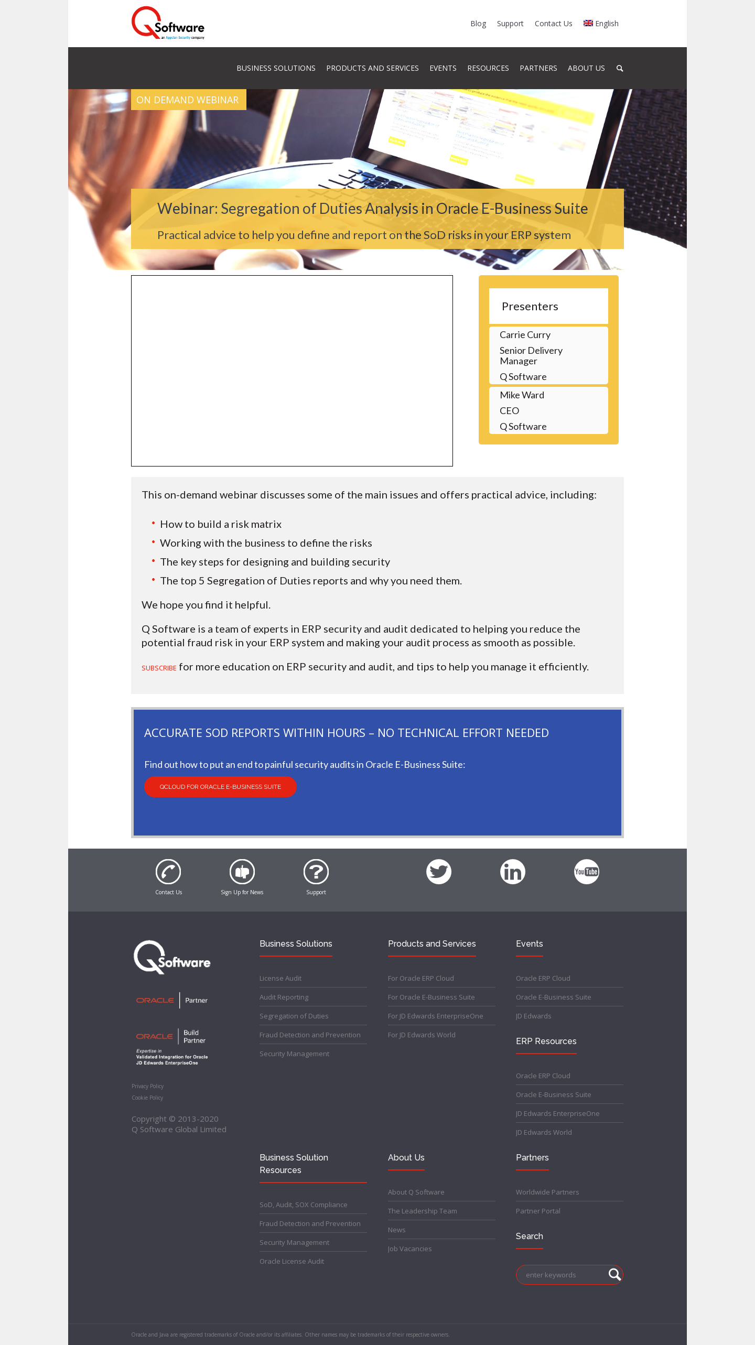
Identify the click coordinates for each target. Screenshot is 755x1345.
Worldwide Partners (547, 1192)
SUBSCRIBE (159, 667)
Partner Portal (538, 1211)
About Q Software (416, 1192)
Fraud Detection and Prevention (310, 1034)
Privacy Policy (148, 1086)
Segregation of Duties (294, 1016)
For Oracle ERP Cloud (421, 978)
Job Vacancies (410, 1248)
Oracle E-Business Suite (553, 997)
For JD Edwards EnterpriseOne (435, 1016)
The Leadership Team (422, 1211)
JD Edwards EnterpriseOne (558, 1113)
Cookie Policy (147, 1097)
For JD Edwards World (422, 1034)
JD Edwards (534, 1016)
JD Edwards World (544, 1132)
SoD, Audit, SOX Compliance (304, 1204)
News (397, 1229)
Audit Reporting (284, 997)
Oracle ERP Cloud (543, 978)
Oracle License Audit (292, 1261)
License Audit (280, 978)
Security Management (294, 1053)
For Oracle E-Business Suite (431, 997)
